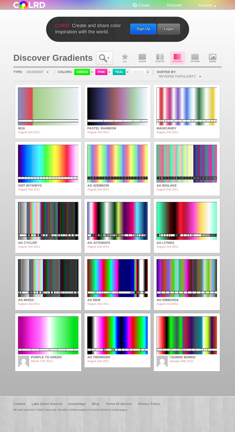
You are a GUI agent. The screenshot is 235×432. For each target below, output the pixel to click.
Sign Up (143, 29)
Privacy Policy (149, 404)
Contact (19, 404)
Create (144, 5)
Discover (174, 5)
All (124, 58)
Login (169, 29)
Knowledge (77, 404)
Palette (160, 58)
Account (205, 5)
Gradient (177, 58)
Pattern (195, 58)
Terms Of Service (119, 404)
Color (142, 58)
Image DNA (212, 58)
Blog (95, 404)
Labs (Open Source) (47, 404)
